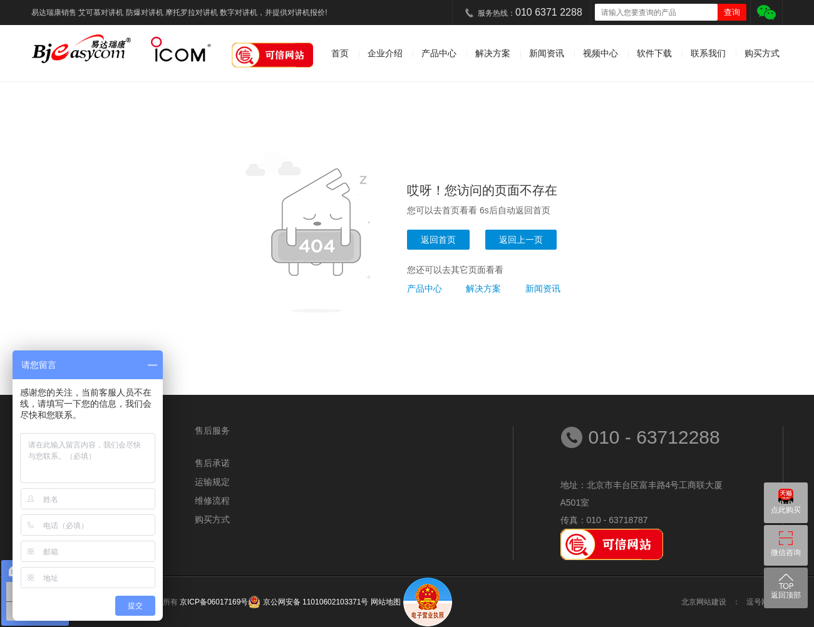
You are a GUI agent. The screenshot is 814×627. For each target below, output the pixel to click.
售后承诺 (212, 463)
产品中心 (438, 53)
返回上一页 (521, 240)
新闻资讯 (546, 53)
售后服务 (212, 431)
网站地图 (386, 602)
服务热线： (530, 12)
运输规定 (212, 482)
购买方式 (762, 53)
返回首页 (438, 240)
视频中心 (600, 53)
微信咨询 (786, 552)
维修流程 (212, 501)
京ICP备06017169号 (214, 602)
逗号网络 (761, 602)
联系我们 (708, 53)
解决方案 (492, 53)
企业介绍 (385, 53)
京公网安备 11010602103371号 (314, 602)
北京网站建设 (703, 602)
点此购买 (786, 510)
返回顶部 (786, 595)
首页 (340, 53)
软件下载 (654, 53)
